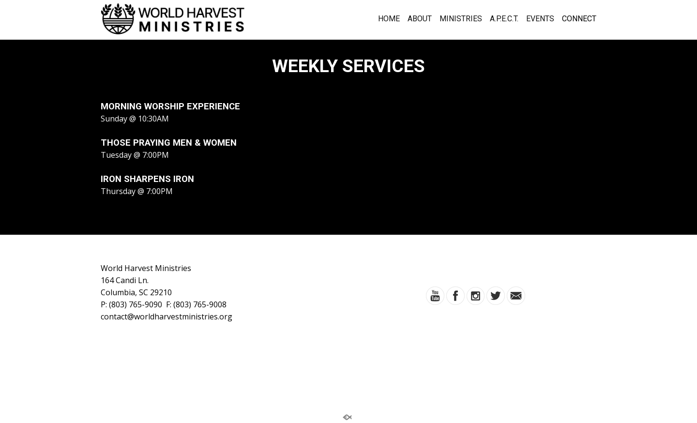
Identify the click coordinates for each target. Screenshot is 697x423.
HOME (389, 19)
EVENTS (540, 19)
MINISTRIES (460, 19)
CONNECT (579, 19)
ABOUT (420, 19)
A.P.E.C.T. (504, 19)
